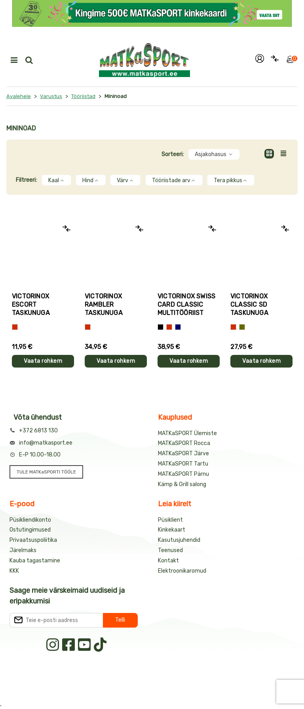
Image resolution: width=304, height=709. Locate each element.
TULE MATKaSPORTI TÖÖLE (46, 472)
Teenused (170, 550)
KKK (14, 571)
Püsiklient (170, 520)
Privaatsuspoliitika (33, 540)
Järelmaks (23, 550)
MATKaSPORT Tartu (183, 463)
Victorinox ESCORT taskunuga (31, 304)
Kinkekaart (171, 529)
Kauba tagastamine (35, 560)
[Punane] (15, 327)
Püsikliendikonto (30, 520)
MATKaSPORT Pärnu (183, 474)
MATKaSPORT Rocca (184, 443)
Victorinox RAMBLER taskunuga (104, 304)
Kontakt (168, 560)
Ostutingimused (30, 529)
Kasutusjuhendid (179, 540)
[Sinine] (178, 327)
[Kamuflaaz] (242, 327)
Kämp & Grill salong (182, 484)
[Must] (160, 327)
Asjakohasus (214, 154)
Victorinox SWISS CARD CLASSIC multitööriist (186, 304)
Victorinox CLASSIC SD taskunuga (249, 304)
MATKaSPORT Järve (183, 453)
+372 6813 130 (38, 430)
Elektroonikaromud (182, 571)
